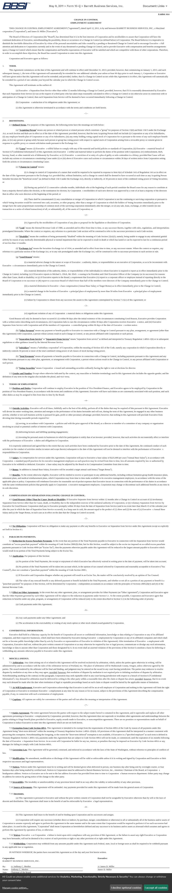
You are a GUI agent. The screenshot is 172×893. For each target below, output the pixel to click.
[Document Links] (155, 6)
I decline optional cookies (126, 887)
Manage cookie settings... (15, 887)
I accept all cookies (156, 887)
